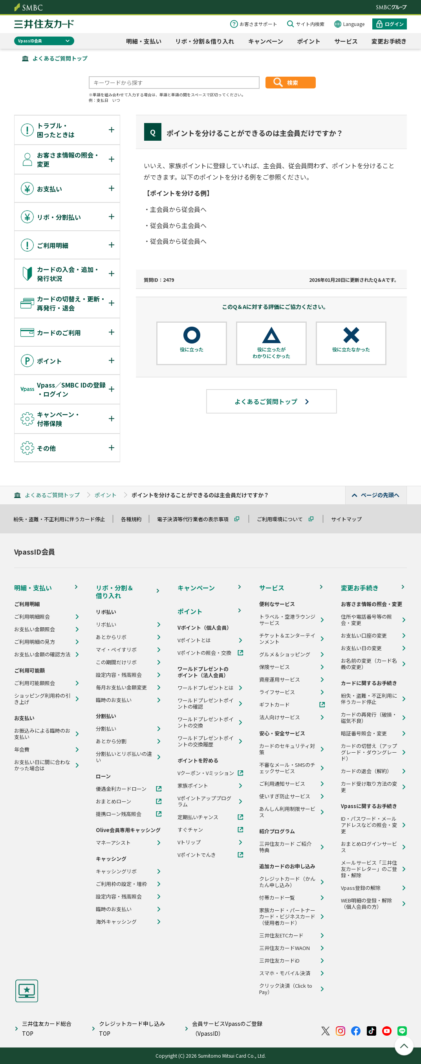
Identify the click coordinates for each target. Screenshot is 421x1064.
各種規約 (134, 519)
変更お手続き (389, 41)
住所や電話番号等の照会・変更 (366, 620)
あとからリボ (111, 637)
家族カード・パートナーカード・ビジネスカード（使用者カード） (287, 916)
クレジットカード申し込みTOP (132, 1028)
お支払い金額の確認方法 (42, 654)
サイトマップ (350, 519)
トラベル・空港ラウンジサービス (287, 620)
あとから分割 (111, 741)
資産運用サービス (279, 679)
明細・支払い (143, 41)
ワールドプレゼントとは (206, 688)
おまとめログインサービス (369, 847)
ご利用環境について (283, 519)
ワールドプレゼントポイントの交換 (206, 722)
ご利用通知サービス (282, 784)
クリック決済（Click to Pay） (285, 989)
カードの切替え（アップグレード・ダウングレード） (369, 752)
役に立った (191, 349)
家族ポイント (193, 786)
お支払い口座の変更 (364, 635)
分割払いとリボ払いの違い (124, 757)
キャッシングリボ (116, 871)
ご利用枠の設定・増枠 (121, 884)
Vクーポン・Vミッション (206, 773)
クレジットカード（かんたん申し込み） (287, 882)
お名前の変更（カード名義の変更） (369, 664)
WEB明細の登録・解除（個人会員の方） (366, 903)
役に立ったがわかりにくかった (271, 353)
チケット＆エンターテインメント (287, 638)
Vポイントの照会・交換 (204, 653)
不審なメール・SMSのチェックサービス (287, 768)
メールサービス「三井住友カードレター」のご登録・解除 (369, 869)
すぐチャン (190, 830)
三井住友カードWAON (284, 948)
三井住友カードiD (279, 960)
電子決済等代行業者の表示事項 (196, 519)
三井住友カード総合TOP (46, 1028)
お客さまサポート (258, 23)
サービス (346, 41)
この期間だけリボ (116, 662)
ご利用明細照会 (32, 617)
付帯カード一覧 (277, 898)
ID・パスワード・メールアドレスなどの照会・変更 (369, 825)
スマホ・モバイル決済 (284, 973)
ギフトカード (274, 705)
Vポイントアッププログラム (204, 801)
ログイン (394, 23)
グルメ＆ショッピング (284, 654)
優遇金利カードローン (121, 789)
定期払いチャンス (198, 817)
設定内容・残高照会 (119, 675)
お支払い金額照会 (34, 629)
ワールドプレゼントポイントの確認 (206, 703)
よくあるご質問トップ (60, 58)
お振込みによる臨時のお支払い (42, 734)
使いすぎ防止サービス (284, 796)
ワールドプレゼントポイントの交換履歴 (206, 741)
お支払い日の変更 (361, 648)
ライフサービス (277, 692)
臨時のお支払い (114, 700)
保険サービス (274, 667)
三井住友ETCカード (281, 935)
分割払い (106, 729)
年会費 (21, 749)
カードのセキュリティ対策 (287, 749)
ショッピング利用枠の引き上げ (42, 699)
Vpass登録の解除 (361, 888)
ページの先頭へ (380, 495)
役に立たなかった (351, 349)
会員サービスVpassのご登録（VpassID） (227, 1028)
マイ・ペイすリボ (116, 650)
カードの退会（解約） (366, 771)
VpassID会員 (30, 41)
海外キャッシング (116, 922)
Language (353, 23)
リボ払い (106, 624)
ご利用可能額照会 (34, 683)
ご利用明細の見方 (34, 642)
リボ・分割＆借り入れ (204, 41)
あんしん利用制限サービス (287, 812)
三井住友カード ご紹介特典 (285, 847)
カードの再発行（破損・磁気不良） (369, 717)
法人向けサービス (279, 717)
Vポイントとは (194, 640)
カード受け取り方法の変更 (369, 787)
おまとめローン (113, 801)
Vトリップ (189, 842)
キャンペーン (265, 41)
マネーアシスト (113, 843)
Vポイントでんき (197, 855)
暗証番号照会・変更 (364, 733)
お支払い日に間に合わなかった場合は (42, 765)
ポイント (308, 41)
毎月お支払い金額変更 (121, 687)
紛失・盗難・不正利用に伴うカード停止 (62, 519)
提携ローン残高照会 (118, 814)
